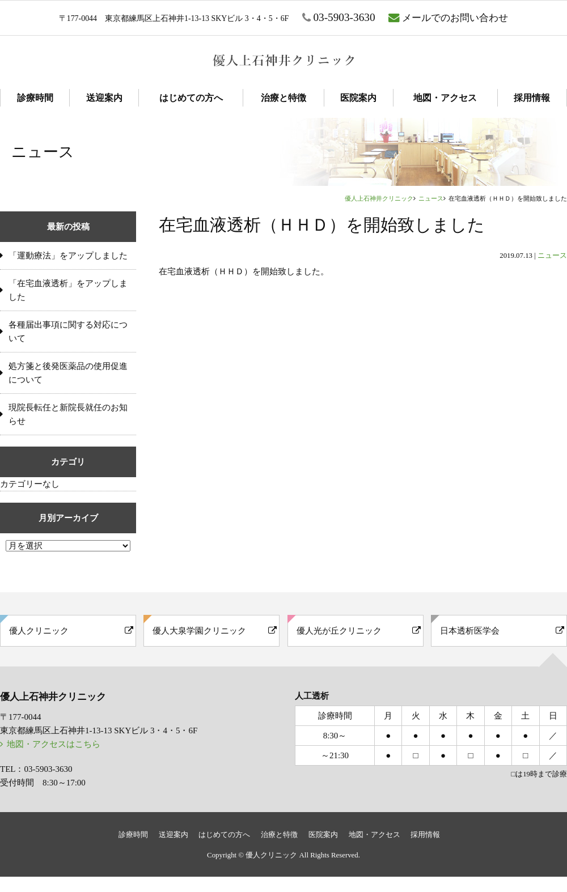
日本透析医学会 (470, 630)
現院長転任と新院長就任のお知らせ (68, 414)
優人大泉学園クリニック (199, 630)
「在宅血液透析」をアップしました (68, 290)
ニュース (430, 198)
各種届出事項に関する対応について (68, 331)
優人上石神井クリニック (379, 198)
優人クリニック (39, 630)
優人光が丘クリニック (339, 630)
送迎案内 (104, 98)
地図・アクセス (445, 98)
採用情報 (532, 98)
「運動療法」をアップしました (68, 255)
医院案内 (358, 98)
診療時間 (35, 98)
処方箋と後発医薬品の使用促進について (68, 373)
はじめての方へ (191, 98)
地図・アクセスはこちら (53, 744)
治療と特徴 (283, 98)
